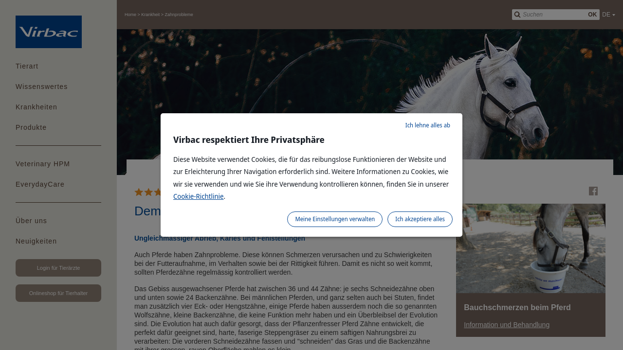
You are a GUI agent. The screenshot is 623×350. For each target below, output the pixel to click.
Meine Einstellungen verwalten (335, 219)
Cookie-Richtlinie (198, 196)
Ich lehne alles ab (427, 125)
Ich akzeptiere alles (420, 219)
